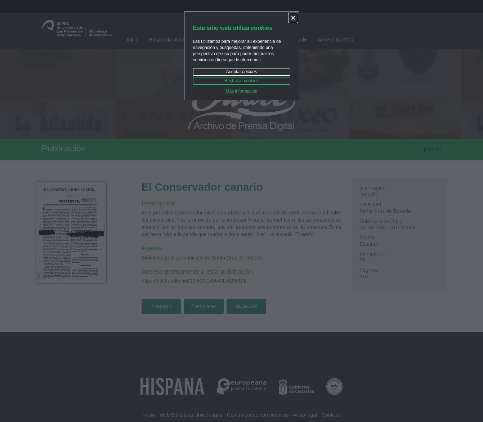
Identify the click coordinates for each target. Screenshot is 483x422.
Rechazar (241, 80)
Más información (241, 91)
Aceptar (241, 71)
